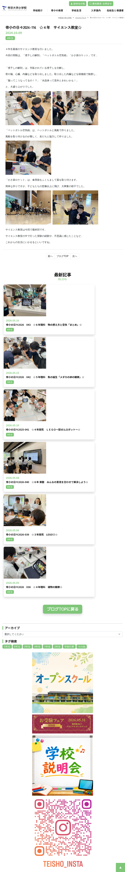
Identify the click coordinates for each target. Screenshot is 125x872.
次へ (74, 256)
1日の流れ (39, 808)
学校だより (70, 795)
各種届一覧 (101, 808)
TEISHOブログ (103, 812)
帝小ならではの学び (105, 774)
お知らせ (39, 774)
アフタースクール (43, 819)
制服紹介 (39, 815)
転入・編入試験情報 (75, 815)
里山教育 (100, 777)
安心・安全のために (75, 788)
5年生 (7, 436)
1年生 (47, 436)
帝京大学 (39, 843)
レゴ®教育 (101, 788)
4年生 (37, 436)
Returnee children (75, 819)
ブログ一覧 (40, 781)
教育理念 (69, 784)
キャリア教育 (102, 781)
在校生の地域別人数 (75, 812)
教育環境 (100, 770)
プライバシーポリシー (15, 810)
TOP (37, 770)
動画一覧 (39, 784)
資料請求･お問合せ (100, 3)
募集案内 (69, 808)
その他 (81, 436)
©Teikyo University (58, 859)
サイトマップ (41, 846)
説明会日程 (77, 3)
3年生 (27, 436)
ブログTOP (62, 256)
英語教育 (100, 784)
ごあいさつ (70, 770)
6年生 (17, 436)
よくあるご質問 (72, 826)
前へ (50, 256)
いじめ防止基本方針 (75, 791)
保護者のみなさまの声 (76, 822)
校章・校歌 (70, 781)
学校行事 (69, 436)
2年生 (57, 436)
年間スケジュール (43, 812)
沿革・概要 (70, 777)
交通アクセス (41, 777)
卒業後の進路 (102, 795)
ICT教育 (100, 791)
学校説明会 (70, 829)
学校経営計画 (71, 774)
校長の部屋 (101, 815)
